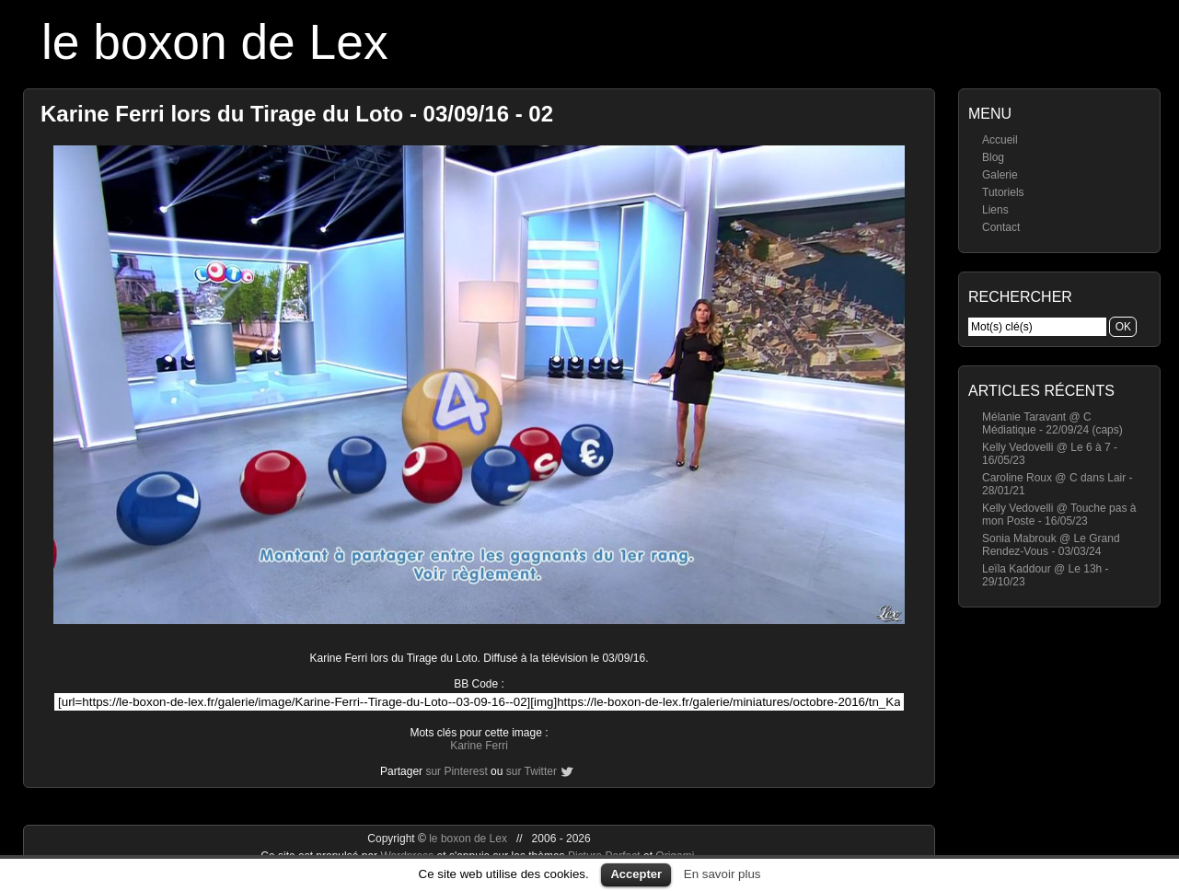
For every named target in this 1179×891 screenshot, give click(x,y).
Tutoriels (1003, 192)
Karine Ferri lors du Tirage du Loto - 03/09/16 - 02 (296, 113)
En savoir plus (722, 874)
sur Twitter (531, 771)
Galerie (1000, 174)
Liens (995, 209)
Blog (993, 157)
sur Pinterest (456, 771)
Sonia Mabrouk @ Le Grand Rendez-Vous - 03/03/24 (1051, 545)
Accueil (1000, 139)
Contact (1001, 227)
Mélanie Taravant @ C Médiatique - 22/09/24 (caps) (1052, 423)
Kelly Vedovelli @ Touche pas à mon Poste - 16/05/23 (1059, 514)
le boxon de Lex (214, 42)
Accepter (636, 874)
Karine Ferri (479, 745)
